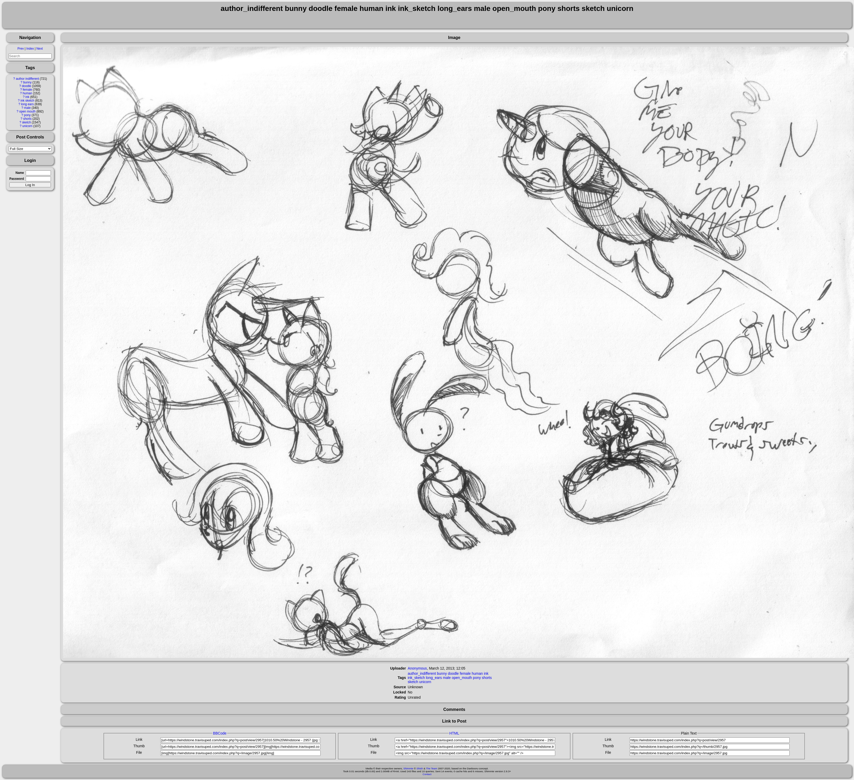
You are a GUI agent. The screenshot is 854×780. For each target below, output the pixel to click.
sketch (26, 122)
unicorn (27, 126)
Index (30, 48)
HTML (454, 733)
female (27, 89)
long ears (27, 104)
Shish (420, 768)
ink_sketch (416, 678)
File (139, 752)
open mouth (27, 111)
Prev (20, 48)
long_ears (434, 678)
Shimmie (408, 768)
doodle (26, 86)
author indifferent (27, 79)
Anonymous (417, 668)
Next (39, 48)
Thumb (139, 746)
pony (27, 115)
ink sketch (27, 100)
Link (139, 739)
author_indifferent (422, 673)
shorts (27, 119)
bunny (27, 82)
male (27, 108)
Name (20, 173)
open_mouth (462, 678)
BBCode (219, 733)
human (27, 93)
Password (16, 179)
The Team (431, 768)
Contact (427, 774)
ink (27, 97)
